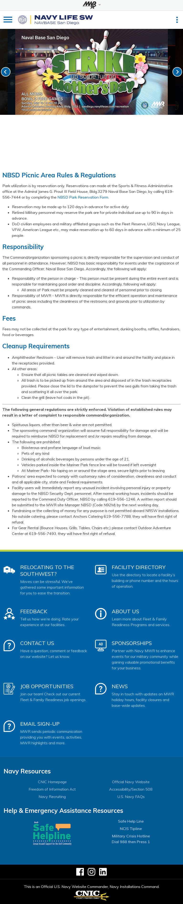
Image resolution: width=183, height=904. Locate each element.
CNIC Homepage (52, 781)
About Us (125, 611)
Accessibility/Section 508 (130, 789)
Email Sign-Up (40, 723)
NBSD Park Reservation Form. (83, 197)
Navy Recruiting (52, 796)
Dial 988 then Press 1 (131, 841)
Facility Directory (139, 567)
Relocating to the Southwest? (47, 570)
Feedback (33, 611)
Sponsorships (132, 643)
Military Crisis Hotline (131, 836)
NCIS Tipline (131, 828)
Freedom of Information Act (52, 789)
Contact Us (37, 643)
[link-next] (177, 72)
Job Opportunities (46, 686)
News (120, 686)
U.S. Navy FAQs (131, 796)
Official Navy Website (131, 781)
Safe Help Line (131, 821)
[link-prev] (5, 72)
